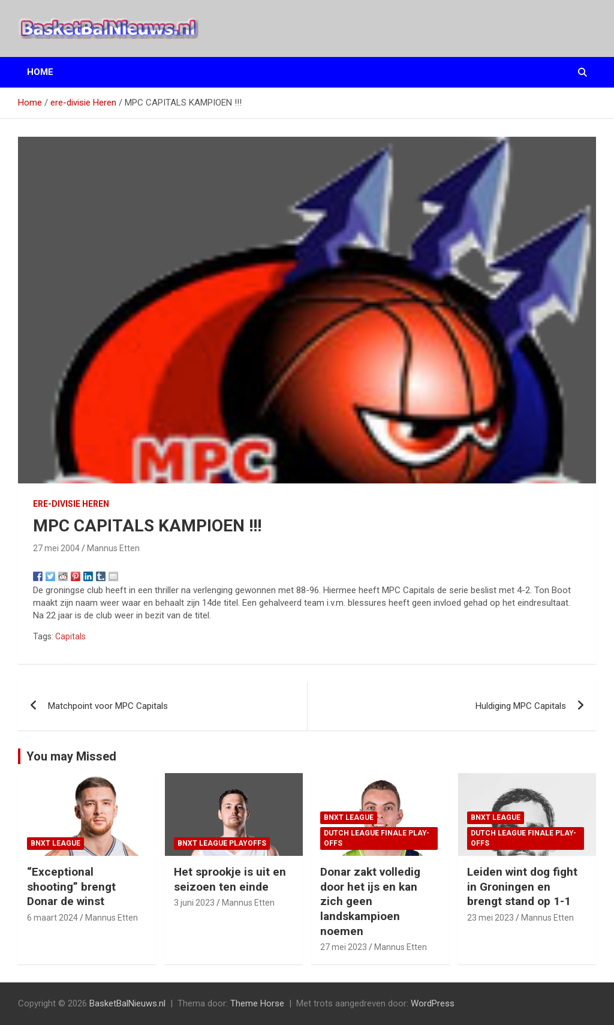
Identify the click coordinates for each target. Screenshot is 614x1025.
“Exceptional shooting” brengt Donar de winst (71, 886)
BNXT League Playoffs (221, 843)
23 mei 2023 (490, 917)
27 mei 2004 (56, 548)
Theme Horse (257, 1003)
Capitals (70, 636)
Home (40, 72)
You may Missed (71, 756)
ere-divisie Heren (71, 504)
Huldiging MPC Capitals (520, 706)
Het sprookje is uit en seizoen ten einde (230, 879)
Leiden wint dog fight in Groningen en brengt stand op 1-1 (522, 886)
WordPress (433, 1003)
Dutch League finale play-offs (376, 838)
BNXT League (55, 843)
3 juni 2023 (194, 902)
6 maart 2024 (52, 917)
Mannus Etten (113, 548)
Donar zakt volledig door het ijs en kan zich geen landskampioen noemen (370, 901)
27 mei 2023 (343, 947)
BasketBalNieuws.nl (127, 1003)
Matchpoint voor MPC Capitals (108, 706)
